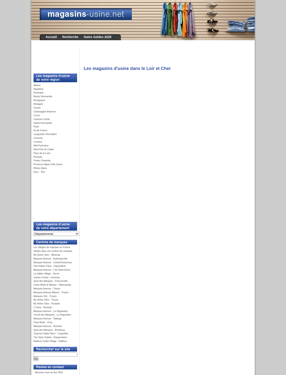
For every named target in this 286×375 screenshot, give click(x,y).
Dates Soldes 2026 (97, 37)
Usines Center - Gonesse (47, 277)
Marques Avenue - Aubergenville (50, 258)
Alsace (37, 85)
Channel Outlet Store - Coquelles (51, 333)
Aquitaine (38, 89)
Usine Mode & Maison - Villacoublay (52, 284)
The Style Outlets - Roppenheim (50, 337)
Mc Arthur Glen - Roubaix (47, 303)
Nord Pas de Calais (44, 149)
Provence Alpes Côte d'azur (48, 164)
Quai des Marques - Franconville (50, 281)
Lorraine (38, 141)
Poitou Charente (42, 160)
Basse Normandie (43, 96)
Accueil (51, 37)
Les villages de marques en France (52, 247)
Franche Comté (42, 119)
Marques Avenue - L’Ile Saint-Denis (52, 269)
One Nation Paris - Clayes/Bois (50, 266)
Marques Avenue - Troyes (47, 288)
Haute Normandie (43, 123)
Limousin (38, 138)
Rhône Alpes (40, 168)
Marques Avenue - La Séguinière (51, 311)
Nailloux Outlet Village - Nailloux (50, 341)
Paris (36, 126)
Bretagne (38, 104)
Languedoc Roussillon (45, 134)
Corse (37, 115)
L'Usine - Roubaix (43, 307)
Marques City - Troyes (45, 296)
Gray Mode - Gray (43, 322)
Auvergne (39, 92)
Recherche (70, 37)
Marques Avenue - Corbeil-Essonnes (53, 262)
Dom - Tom (39, 172)
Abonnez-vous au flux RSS (48, 372)
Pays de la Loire (42, 153)
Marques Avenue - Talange (47, 318)
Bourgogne (39, 100)
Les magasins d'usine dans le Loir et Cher (127, 68)
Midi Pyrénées (41, 145)
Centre (37, 107)
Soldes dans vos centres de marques (53, 251)
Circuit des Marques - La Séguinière (52, 314)
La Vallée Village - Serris (46, 273)
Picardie (38, 157)
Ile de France (40, 130)
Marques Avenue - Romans (48, 326)
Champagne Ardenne (45, 111)
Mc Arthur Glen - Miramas (47, 254)
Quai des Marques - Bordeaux (49, 330)
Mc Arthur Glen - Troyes (46, 299)
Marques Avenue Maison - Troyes (51, 292)
